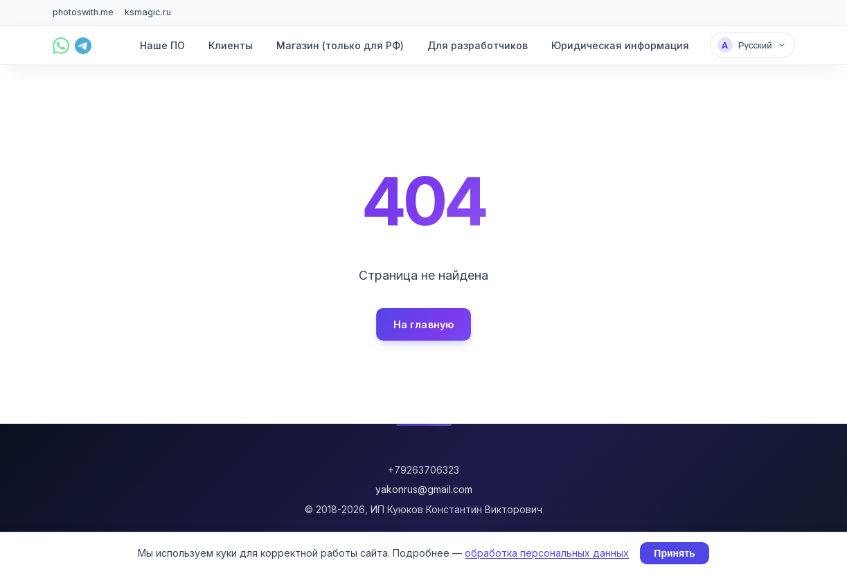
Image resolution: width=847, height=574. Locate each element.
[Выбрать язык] (752, 45)
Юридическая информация (620, 45)
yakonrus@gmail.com (423, 489)
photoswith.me (83, 12)
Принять (674, 553)
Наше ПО (162, 45)
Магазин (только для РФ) (340, 45)
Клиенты (230, 45)
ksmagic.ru (148, 12)
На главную (423, 324)
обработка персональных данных (547, 553)
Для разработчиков (477, 45)
